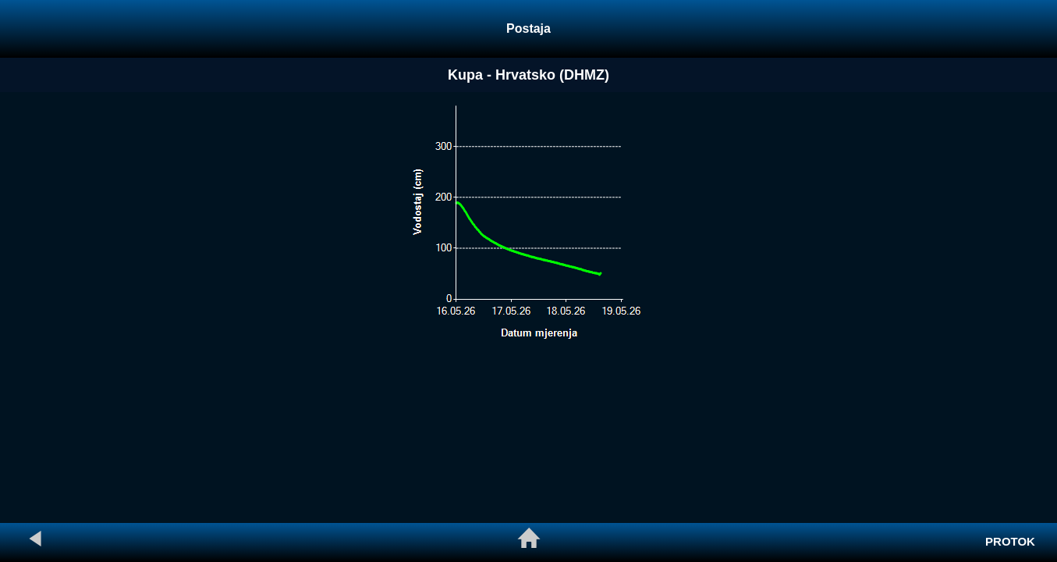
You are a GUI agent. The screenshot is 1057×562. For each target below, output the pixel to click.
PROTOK (1010, 541)
